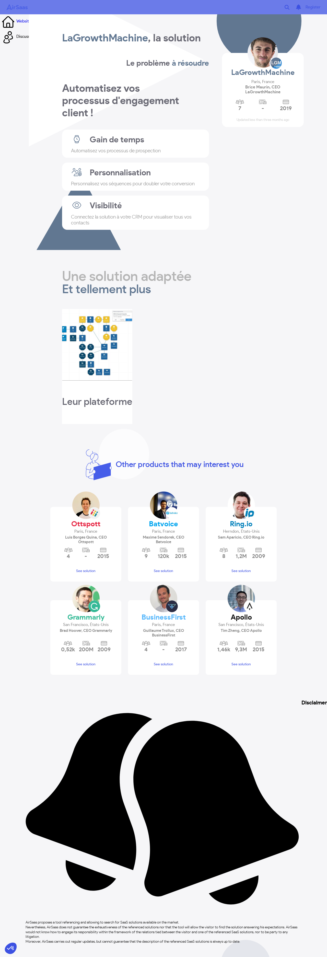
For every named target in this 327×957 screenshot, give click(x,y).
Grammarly (85, 617)
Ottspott (85, 524)
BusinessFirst (164, 617)
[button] (86, 531)
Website (15, 21)
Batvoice (163, 524)
